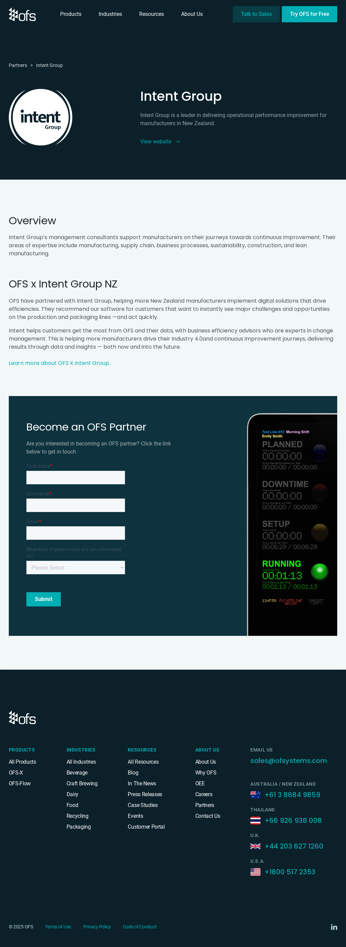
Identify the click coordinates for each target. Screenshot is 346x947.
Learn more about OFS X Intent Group (59, 363)
